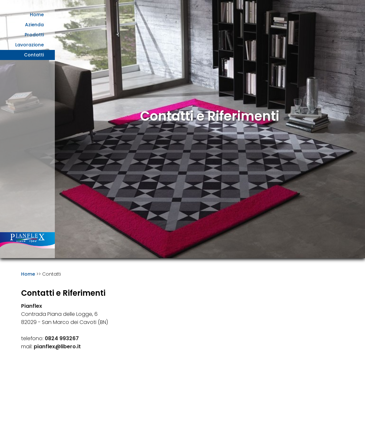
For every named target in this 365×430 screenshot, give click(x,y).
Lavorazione (29, 45)
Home (37, 14)
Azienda (34, 24)
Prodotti (34, 34)
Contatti (34, 55)
